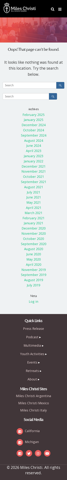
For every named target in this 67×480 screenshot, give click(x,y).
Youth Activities (32, 354)
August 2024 (33, 140)
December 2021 (34, 166)
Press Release (33, 328)
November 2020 (33, 233)
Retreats (32, 371)
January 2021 (33, 223)
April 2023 (33, 151)
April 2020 (33, 264)
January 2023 (33, 156)
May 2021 (33, 202)
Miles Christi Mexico (33, 403)
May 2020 (33, 259)
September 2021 (33, 182)
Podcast (32, 337)
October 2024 (33, 130)
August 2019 (33, 280)
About (32, 379)
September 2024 (33, 135)
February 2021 (33, 218)
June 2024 (33, 145)
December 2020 (34, 228)
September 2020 (33, 244)
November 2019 (33, 270)
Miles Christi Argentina (33, 396)
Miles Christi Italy (33, 410)
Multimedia (32, 345)
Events (32, 362)
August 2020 (33, 249)
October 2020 (33, 239)
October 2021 (33, 176)
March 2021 (33, 213)
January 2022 (33, 161)
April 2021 (33, 207)
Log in (33, 301)
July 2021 (33, 192)
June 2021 (33, 197)
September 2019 (33, 275)
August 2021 (33, 187)
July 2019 (33, 285)
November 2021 (33, 171)
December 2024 (34, 125)
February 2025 (33, 115)
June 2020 (33, 254)
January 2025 (33, 120)
